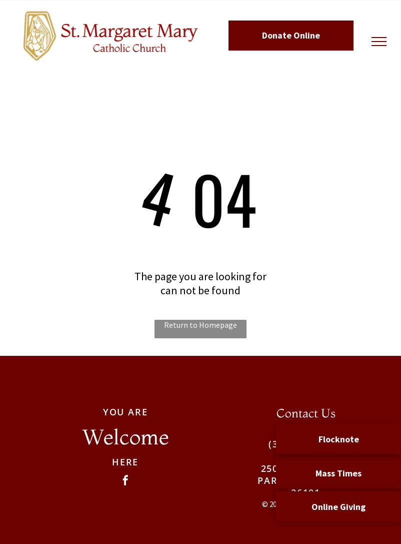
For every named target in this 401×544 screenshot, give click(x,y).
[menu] (379, 42)
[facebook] (125, 481)
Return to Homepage (200, 325)
